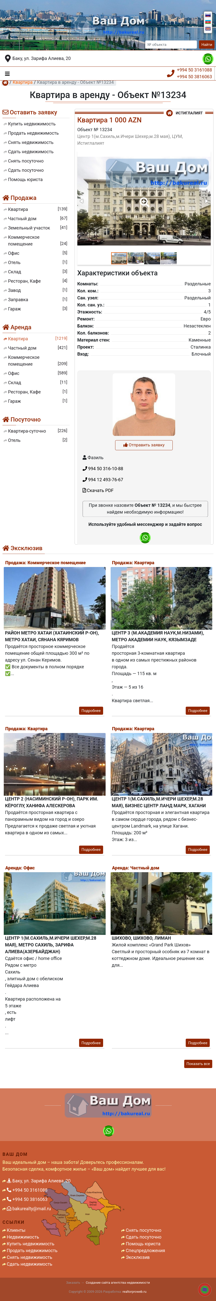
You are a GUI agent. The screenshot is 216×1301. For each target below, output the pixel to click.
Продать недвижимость (32, 1250)
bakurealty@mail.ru (29, 1208)
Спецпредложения (145, 1250)
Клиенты (16, 1230)
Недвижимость (23, 1237)
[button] (144, 199)
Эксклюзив (138, 1257)
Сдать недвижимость (29, 1264)
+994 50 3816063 (194, 76)
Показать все (198, 1064)
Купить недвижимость (30, 1243)
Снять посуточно (143, 1230)
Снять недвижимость (29, 1257)
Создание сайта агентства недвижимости (118, 1282)
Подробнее (91, 710)
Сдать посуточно (143, 1237)
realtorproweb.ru (134, 1291)
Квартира (23, 82)
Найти (206, 44)
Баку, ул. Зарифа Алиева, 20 (42, 58)
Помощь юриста (143, 1243)
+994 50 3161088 (194, 69)
